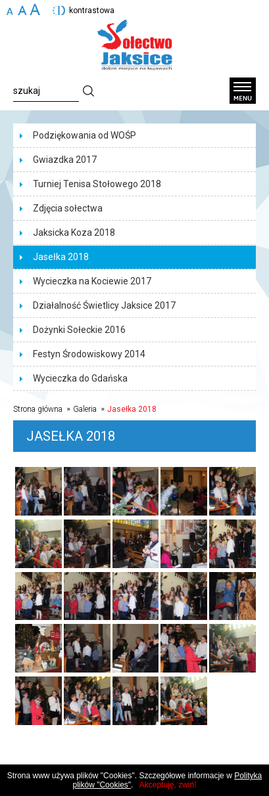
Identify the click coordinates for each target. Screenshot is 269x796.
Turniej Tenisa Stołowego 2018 (97, 184)
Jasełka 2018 (61, 257)
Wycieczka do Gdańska (80, 378)
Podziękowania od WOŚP (84, 135)
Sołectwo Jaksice (134, 45)
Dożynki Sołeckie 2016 (79, 329)
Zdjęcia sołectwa (68, 208)
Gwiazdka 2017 (65, 159)
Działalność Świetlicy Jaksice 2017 (104, 305)
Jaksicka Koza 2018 (74, 232)
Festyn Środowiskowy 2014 (89, 354)
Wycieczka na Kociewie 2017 (92, 281)
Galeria (85, 409)
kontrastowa (91, 10)
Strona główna (37, 409)
